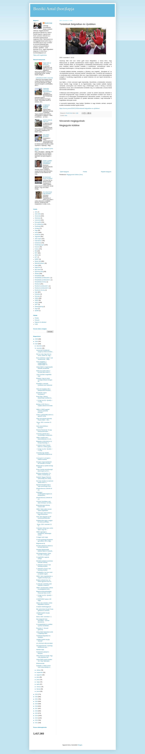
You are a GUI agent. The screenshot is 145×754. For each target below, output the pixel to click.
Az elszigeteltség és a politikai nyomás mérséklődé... (44, 625)
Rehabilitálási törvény (40, 282)
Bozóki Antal (48, 23)
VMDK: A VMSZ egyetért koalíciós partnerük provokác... (42, 411)
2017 (36, 708)
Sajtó (36, 292)
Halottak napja (40, 649)
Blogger (80, 745)
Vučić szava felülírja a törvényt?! (42, 426)
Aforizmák (37, 216)
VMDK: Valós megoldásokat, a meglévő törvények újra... (44, 577)
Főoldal (85, 171)
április (38, 684)
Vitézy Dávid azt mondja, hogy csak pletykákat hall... (44, 656)
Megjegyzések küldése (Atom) (75, 174)
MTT (36, 257)
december (39, 346)
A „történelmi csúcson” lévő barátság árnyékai (43, 565)
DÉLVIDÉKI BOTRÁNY (46, 135)
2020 (36, 701)
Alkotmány (37, 218)
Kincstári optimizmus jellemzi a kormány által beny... (44, 546)
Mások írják (38, 261)
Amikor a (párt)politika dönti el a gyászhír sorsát (44, 415)
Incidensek (37, 234)
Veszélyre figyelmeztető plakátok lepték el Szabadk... (44, 550)
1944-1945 (37, 214)
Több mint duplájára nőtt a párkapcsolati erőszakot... (43, 389)
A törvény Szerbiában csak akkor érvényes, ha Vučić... (44, 502)
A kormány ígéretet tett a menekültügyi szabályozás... (44, 434)
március (39, 686)
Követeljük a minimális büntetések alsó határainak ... (44, 385)
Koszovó (37, 247)
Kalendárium (38, 240)
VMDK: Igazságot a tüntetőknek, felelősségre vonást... (43, 533)
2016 (36, 711)
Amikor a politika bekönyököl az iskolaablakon (47, 162)
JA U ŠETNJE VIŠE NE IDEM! (44, 643)
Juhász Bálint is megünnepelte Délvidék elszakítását (44, 367)
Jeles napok (38, 238)
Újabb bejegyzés (64, 171)
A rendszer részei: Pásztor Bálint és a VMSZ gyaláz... (44, 445)
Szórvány (37, 296)
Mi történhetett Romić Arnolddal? (47, 177)
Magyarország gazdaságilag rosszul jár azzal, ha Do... (43, 592)
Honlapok (37, 228)
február (39, 689)
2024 (36, 344)
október (39, 670)
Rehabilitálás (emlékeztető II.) (43, 280)
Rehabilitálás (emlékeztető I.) (42, 277)
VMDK (36, 298)
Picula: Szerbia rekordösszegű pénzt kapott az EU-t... (44, 470)
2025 (36, 341)
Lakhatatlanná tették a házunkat (44, 78)
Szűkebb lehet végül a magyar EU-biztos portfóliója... (44, 521)
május (38, 682)
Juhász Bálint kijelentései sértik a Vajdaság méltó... (44, 632)
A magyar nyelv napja (42, 537)
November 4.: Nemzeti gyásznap (42, 628)
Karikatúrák (38, 243)
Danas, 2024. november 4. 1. (44, 616)
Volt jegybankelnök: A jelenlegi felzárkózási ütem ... (44, 646)
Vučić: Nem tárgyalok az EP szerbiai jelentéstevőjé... (43, 517)
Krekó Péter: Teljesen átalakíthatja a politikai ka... (44, 397)
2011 (36, 722)
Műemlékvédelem (39, 263)
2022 (36, 696)
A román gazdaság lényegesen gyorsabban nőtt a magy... (44, 540)
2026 (36, 339)
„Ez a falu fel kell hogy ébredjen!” (47, 192)
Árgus (36, 308)
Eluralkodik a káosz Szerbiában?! (41, 393)
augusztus (39, 675)
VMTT (36, 304)
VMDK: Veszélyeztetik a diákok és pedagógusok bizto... (44, 588)
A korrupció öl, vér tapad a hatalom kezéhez (43, 458)
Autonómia (37, 220)
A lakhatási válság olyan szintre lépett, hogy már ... (44, 528)
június (38, 679)
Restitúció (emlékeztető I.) (42, 286)
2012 (36, 720)
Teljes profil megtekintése (40, 55)
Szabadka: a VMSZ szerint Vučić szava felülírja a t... (43, 666)
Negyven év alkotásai (40, 322)
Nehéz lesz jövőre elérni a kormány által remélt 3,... (43, 371)
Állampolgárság (39, 306)
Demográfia (38, 222)
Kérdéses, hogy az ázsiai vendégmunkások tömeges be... (44, 380)
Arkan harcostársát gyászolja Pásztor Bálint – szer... (44, 419)
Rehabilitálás (38, 275)
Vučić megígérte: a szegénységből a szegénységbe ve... (42, 363)
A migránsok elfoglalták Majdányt (46, 106)
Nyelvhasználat (39, 271)
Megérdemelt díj (40, 543)
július (38, 677)
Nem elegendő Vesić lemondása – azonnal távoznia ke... (42, 620)
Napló (36, 265)
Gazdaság (37, 226)
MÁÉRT (37, 259)
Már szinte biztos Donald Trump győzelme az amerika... (44, 609)
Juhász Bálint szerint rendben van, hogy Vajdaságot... (44, 660)
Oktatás (37, 273)
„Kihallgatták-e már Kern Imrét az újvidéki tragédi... (44, 573)
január (38, 691)
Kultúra (37, 249)
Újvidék (37, 310)
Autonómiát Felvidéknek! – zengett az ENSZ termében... (44, 351)
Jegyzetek (37, 236)
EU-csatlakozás (39, 224)
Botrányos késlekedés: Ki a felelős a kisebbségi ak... (43, 474)
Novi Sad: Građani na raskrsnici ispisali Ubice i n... (44, 481)
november (39, 348)
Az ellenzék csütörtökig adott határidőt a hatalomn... (44, 584)
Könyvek (37, 320)
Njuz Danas (38, 269)
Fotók (36, 324)
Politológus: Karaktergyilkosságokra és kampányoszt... (44, 494)
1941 (36, 212)
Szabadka (37, 294)
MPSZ (36, 255)
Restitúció (37, 284)
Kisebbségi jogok (39, 245)
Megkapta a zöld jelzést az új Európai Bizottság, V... (44, 442)
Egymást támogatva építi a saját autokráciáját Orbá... (44, 485)
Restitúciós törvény (40, 290)
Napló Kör (37, 267)
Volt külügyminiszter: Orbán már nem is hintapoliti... (43, 554)
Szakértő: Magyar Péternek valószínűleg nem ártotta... (44, 477)
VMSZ (36, 302)
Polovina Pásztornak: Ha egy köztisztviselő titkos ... (44, 430)
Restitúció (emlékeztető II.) (42, 288)
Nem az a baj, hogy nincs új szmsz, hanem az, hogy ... (44, 354)
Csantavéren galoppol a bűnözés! (42, 652)
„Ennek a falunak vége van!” (47, 120)
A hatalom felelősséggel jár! (43, 606)
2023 (36, 694)
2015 (36, 713)
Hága (36, 230)
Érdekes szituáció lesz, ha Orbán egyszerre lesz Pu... (44, 580)
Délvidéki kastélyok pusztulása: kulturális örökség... (44, 561)
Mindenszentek (40, 663)
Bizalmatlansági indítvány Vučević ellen (43, 506)
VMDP (36, 300)
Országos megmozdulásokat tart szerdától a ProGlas (44, 462)
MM (36, 251)
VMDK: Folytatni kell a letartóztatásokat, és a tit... (44, 438)
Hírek (66, 115)
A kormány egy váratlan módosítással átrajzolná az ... (44, 454)
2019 (36, 703)
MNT (36, 253)
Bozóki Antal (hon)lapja (53, 8)
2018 (36, 706)
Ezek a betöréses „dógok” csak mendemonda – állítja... (44, 358)
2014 (36, 715)
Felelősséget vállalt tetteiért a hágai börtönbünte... (44, 513)
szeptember (40, 672)
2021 (36, 699)
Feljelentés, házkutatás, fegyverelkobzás (47, 90)
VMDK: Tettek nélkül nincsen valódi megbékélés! (44, 509)
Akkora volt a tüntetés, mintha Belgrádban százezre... (44, 603)
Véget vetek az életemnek (47, 63)
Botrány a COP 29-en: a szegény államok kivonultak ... (44, 406)
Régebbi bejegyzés (106, 171)
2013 (36, 718)
